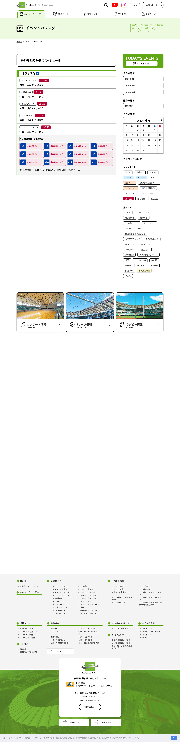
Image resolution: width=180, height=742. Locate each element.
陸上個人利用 (58, 604)
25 (155, 145)
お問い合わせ (151, 5)
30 (143, 150)
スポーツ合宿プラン (59, 640)
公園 (127, 260)
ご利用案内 (55, 631)
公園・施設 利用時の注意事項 (89, 632)
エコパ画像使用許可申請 (88, 643)
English (135, 5)
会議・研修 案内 (85, 640)
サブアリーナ (149, 223)
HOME (23, 581)
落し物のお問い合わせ (121, 643)
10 (149, 135)
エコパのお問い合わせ (121, 640)
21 (132, 145)
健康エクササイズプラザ (135, 233)
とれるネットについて (87, 628)
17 (149, 140)
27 (127, 150)
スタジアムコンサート (149, 182)
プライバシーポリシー (151, 631)
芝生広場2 (129, 255)
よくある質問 (148, 623)
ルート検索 (106, 722)
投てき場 (144, 217)
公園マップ (25, 623)
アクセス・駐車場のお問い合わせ (122, 647)
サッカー (153, 172)
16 (143, 140)
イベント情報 (118, 581)
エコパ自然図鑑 (26, 635)
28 (132, 150)
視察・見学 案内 (85, 637)
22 (138, 145)
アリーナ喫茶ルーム (88, 598)
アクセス (24, 643)
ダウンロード (55, 651)
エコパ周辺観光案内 (28, 652)
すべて (128, 172)
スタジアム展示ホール (148, 255)
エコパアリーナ (131, 223)
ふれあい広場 (140, 260)
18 (155, 140)
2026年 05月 (130, 85)
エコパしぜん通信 (27, 638)
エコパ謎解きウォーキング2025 (123, 598)
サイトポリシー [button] (135, 738)
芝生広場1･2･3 (86, 607)
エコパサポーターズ (120, 628)
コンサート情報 (118, 586)
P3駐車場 (154, 265)
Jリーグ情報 (144, 586)
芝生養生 (154, 198)
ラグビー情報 (117, 589)
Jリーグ (128, 177)
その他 (128, 276)
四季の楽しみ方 (26, 628)
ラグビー (141, 177)
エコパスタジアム (143, 212)
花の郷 (154, 260)
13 (127, 140)
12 (160, 135)
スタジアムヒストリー (62, 592)
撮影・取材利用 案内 (59, 643)
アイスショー (130, 188)
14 (132, 140)
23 (143, 145)
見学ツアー (129, 193)
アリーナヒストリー (88, 592)
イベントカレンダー (29, 592)
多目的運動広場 (152, 239)
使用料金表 (55, 637)
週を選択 (129, 106)
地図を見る (74, 722)
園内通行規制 (144, 270)
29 (138, 150)
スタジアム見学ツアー (121, 592)
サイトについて (148, 628)
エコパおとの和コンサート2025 (150, 598)
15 (138, 140)
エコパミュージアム (61, 595)
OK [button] (174, 738)
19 (160, 140)
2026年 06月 (130, 92)
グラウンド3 (130, 249)
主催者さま (56, 623)
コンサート (129, 182)
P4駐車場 (129, 270)
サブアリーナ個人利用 (89, 604)
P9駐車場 (140, 265)
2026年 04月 (130, 78)
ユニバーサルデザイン (89, 613)
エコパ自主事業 (146, 193)
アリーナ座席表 (86, 589)
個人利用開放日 (148, 188)
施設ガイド (56, 581)
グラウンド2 (146, 244)
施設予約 (54, 628)
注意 (130, 198)
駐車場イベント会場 (88, 610)
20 (127, 145)
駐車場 (128, 265)
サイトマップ (147, 635)
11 (155, 135)
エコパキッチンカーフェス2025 (150, 593)
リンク (145, 638)
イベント (154, 177)
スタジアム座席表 (60, 589)
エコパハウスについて (122, 623)
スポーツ (140, 172)
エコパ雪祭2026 (118, 602)
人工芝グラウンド (132, 239)
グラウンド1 (130, 244)
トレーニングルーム (133, 228)
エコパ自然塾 (144, 589)
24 (149, 145)
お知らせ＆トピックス (29, 586)
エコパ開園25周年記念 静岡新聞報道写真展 (150, 603)
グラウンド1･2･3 (60, 613)
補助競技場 (129, 217)
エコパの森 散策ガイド (29, 631)
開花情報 (141, 198)
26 (160, 145)
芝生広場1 (145, 249)
